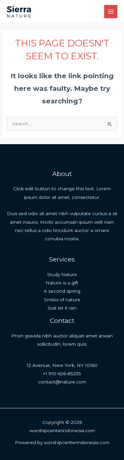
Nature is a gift (62, 282)
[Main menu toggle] (111, 12)
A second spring (62, 291)
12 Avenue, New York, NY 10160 (62, 365)
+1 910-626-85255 (62, 373)
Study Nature (62, 274)
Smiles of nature (62, 299)
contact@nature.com (62, 381)
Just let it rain (62, 308)
